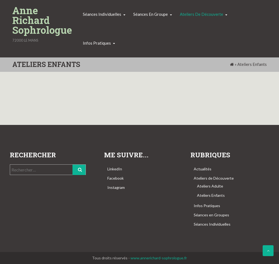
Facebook (115, 178)
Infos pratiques (97, 43)
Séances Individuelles (212, 224)
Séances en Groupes (211, 215)
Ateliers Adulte (210, 186)
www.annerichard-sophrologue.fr (159, 258)
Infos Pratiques (207, 205)
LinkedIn (114, 169)
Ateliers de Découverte (214, 178)
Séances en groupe (150, 14)
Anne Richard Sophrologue (42, 20)
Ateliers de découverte (201, 14)
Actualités (202, 169)
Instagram (116, 187)
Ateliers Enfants (211, 195)
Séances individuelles (102, 14)
